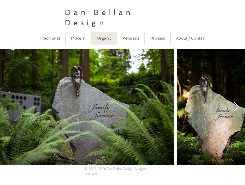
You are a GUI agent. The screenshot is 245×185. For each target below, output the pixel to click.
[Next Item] (236, 107)
